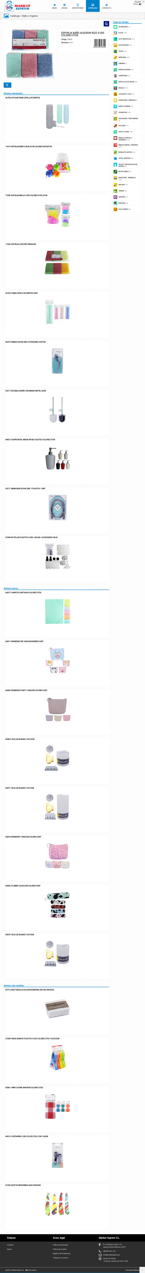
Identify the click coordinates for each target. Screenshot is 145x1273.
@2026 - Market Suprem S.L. (15, 1270)
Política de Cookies (60, 1249)
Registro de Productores (61, 1253)
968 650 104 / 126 (109, 1251)
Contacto (10, 1245)
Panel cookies (31, 1270)
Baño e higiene (30, 15)
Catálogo (15, 15)
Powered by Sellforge (132, 1270)
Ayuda (9, 1249)
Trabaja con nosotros (60, 1258)
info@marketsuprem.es (111, 1255)
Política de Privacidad (60, 1245)
